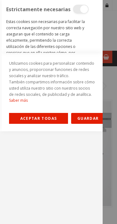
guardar (88, 211)
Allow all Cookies (38, 211)
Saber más (18, 193)
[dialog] (51, 112)
